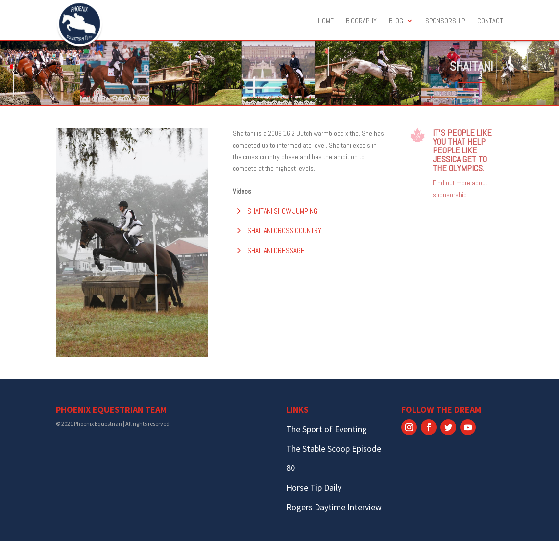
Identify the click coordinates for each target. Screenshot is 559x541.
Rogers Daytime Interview (334, 507)
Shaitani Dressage (276, 250)
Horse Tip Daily (313, 487)
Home (326, 21)
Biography (361, 21)
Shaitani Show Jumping (282, 211)
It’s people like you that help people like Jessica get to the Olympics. (462, 150)
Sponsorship (445, 21)
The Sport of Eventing (326, 429)
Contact (490, 21)
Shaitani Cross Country (284, 230)
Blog (396, 21)
